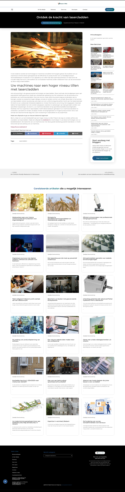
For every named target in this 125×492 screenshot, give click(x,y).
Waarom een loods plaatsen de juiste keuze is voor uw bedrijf (96, 381)
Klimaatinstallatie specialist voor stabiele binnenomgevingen (97, 258)
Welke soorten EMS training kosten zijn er (108, 73)
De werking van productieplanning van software (26, 340)
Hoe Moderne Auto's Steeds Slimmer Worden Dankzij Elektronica (101, 117)
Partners (53, 9)
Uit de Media (15, 457)
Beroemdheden (16, 454)
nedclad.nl (46, 120)
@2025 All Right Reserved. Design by (58, 484)
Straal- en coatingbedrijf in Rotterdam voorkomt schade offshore (108, 55)
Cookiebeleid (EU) (17, 475)
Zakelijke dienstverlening (51, 23)
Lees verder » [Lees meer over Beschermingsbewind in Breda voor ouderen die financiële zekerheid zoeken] (94, 101)
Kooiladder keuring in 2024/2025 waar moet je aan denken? (25, 381)
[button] (12, 9)
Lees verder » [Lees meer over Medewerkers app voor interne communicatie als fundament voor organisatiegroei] (94, 128)
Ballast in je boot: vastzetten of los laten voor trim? (96, 79)
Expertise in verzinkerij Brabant (58, 421)
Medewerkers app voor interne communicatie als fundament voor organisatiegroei (100, 124)
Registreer (15, 467)
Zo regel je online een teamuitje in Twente (108, 67)
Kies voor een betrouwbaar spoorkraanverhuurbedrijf (57, 381)
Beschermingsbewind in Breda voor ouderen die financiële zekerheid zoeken (102, 98)
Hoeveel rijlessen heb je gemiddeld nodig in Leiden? (100, 131)
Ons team (74, 9)
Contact (85, 9)
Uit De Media (41, 9)
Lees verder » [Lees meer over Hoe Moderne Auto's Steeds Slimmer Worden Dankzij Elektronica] (94, 120)
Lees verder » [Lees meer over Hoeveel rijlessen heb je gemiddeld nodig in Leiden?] (94, 134)
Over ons (63, 9)
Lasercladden (23, 141)
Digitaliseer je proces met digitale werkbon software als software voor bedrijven (24, 259)
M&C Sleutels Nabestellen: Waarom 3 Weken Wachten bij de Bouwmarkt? (96, 55)
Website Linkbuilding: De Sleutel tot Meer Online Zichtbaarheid (19, 478)
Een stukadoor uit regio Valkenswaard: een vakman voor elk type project (96, 68)
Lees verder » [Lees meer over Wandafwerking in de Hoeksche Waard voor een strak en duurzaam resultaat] (94, 107)
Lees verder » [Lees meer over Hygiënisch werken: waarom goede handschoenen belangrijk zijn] (94, 113)
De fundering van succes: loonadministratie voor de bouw (94, 421)
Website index (16, 472)
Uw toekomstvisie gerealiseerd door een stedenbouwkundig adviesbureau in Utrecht (26, 422)
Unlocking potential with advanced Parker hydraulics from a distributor (98, 299)
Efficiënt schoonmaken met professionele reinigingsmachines (97, 218)
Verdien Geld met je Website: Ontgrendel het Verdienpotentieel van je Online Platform (20, 483)
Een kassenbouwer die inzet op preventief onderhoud (62, 258)
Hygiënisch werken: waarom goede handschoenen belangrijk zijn (100, 111)
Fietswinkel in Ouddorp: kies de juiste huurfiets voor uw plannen (96, 91)
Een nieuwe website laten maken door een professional (61, 340)
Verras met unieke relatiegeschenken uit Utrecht (97, 340)
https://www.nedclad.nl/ (19, 127)
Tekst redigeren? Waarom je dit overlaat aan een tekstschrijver (26, 299)
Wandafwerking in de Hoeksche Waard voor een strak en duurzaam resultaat (101, 105)
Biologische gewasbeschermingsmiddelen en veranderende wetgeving (59, 219)
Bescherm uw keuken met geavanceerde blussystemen (62, 299)
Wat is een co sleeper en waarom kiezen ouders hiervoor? (108, 91)
